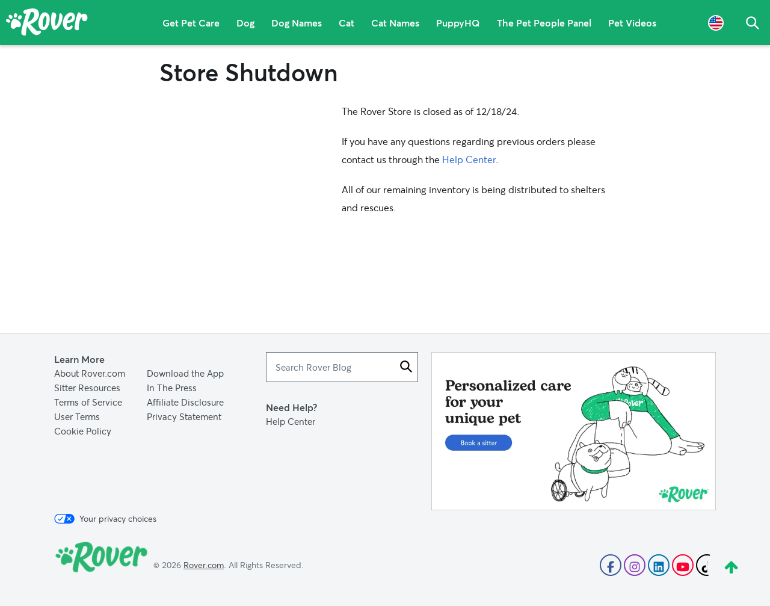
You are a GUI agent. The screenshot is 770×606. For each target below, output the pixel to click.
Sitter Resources (87, 388)
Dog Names (296, 22)
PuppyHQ (458, 22)
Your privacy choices (105, 519)
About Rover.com (89, 373)
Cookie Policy (82, 431)
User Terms (77, 416)
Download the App (185, 373)
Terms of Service (88, 402)
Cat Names (395, 22)
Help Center (469, 159)
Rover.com (203, 564)
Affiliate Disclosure (185, 402)
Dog (245, 22)
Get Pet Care (191, 22)
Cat (346, 22)
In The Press (172, 388)
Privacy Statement (184, 416)
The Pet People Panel (544, 22)
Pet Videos (632, 22)
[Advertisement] (573, 431)
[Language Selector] (716, 22)
